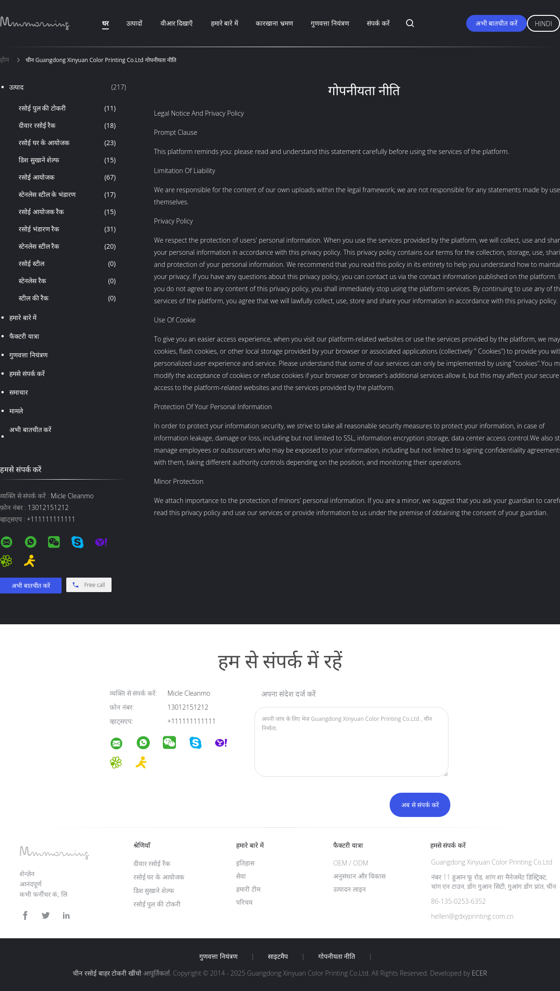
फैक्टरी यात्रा (24, 336)
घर (105, 23)
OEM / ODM (350, 862)
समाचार (18, 392)
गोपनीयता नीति (337, 956)
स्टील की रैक (67, 298)
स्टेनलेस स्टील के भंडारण (67, 194)
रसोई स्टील (67, 263)
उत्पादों (134, 23)
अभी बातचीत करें (497, 23)
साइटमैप (278, 956)
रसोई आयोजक (67, 177)
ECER (479, 973)
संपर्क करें (378, 23)
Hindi (543, 23)
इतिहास (245, 862)
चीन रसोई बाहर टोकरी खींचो (107, 973)
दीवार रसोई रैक (67, 125)
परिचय (244, 902)
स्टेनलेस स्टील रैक (67, 246)
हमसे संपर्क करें (27, 373)
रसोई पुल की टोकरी (67, 108)
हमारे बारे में (224, 23)
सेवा (241, 876)
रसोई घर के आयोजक (67, 142)
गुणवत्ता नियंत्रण (330, 23)
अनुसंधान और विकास (359, 876)
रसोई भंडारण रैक (67, 229)
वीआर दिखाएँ (177, 23)
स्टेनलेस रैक (67, 280)
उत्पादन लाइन (349, 889)
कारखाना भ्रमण (274, 23)
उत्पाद (67, 87)
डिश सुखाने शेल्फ (67, 160)
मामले (16, 410)
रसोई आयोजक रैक (67, 211)
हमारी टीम (248, 889)
